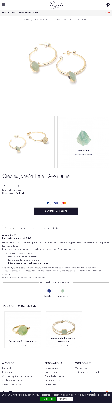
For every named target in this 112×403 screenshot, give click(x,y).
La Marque (7, 372)
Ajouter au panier (56, 211)
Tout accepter (48, 399)
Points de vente (52, 372)
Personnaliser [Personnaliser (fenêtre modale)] (65, 399)
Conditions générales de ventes (17, 376)
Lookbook (6, 368)
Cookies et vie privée (12, 380)
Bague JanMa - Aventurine (23, 341)
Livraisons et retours (52, 228)
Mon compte (81, 368)
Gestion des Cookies (12, 385)
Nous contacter (52, 368)
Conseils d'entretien (54, 376)
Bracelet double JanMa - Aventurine (64, 340)
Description (10, 228)
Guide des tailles (53, 380)
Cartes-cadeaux (52, 385)
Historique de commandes (88, 372)
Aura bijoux (18, 190)
